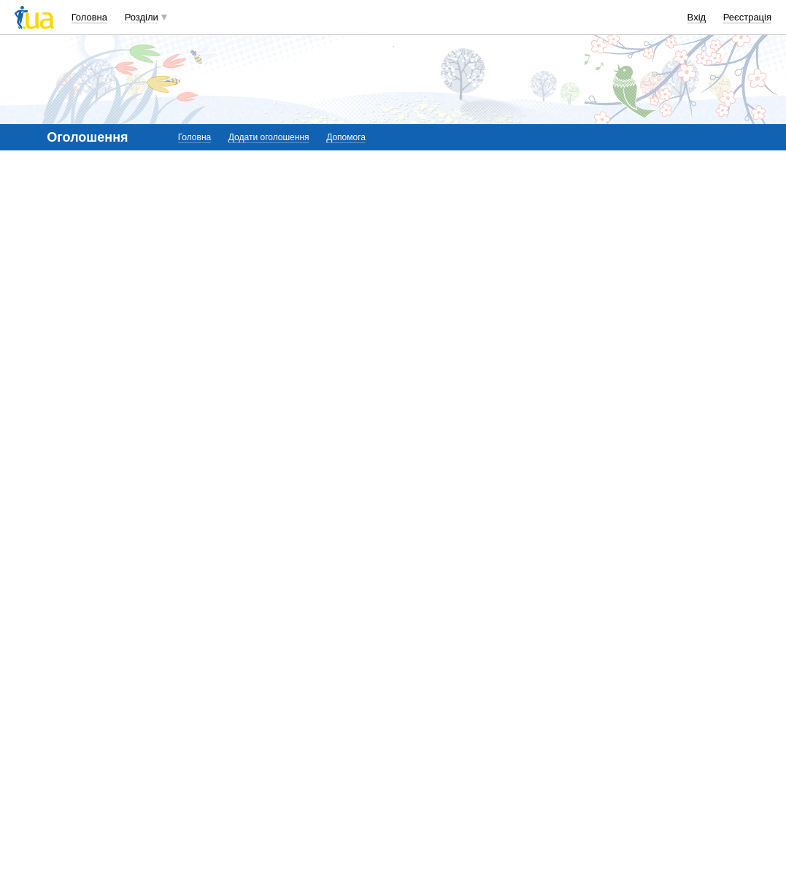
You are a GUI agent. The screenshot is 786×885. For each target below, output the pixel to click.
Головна (89, 17)
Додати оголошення (268, 137)
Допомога (346, 137)
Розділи (141, 17)
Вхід (696, 17)
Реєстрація (747, 17)
